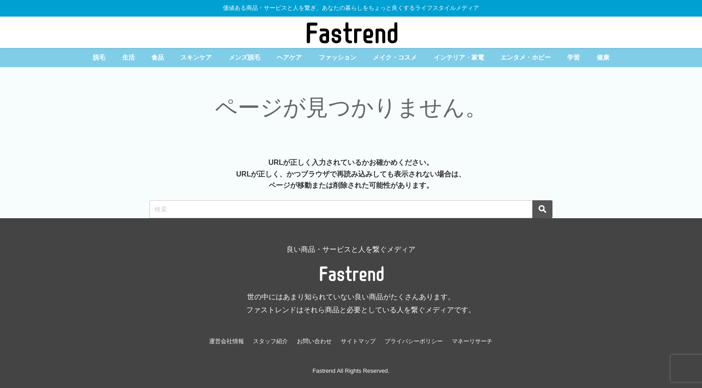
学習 (573, 57)
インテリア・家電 (459, 57)
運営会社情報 (226, 341)
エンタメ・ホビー (526, 57)
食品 (157, 57)
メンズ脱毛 (244, 57)
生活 (128, 57)
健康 (603, 57)
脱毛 (99, 57)
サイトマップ (358, 341)
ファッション (337, 57)
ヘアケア (289, 57)
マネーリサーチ (472, 341)
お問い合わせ (314, 341)
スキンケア (196, 57)
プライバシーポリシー (414, 341)
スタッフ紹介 (270, 341)
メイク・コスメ (395, 57)
